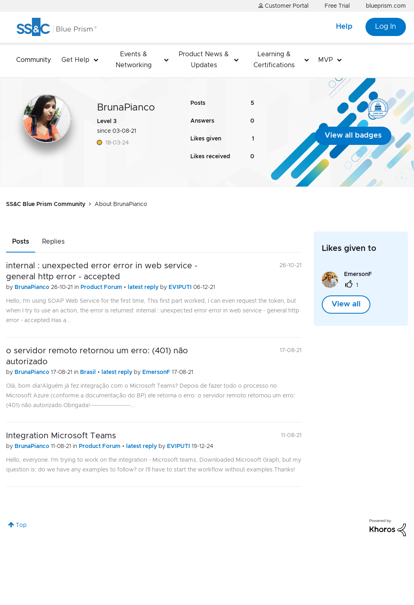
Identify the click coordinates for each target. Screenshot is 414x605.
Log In (385, 26)
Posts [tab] (20, 241)
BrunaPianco (33, 287)
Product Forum (102, 287)
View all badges (353, 135)
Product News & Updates (204, 59)
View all (346, 304)
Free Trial (337, 6)
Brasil (88, 372)
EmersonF (157, 372)
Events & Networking (134, 59)
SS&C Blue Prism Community (45, 204)
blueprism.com (386, 6)
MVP (325, 60)
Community (33, 60)
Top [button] (21, 525)
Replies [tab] (53, 241)
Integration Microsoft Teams (61, 436)
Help (344, 26)
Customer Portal (283, 6)
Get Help (75, 60)
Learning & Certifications (274, 59)
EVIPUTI (181, 287)
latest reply (144, 287)
